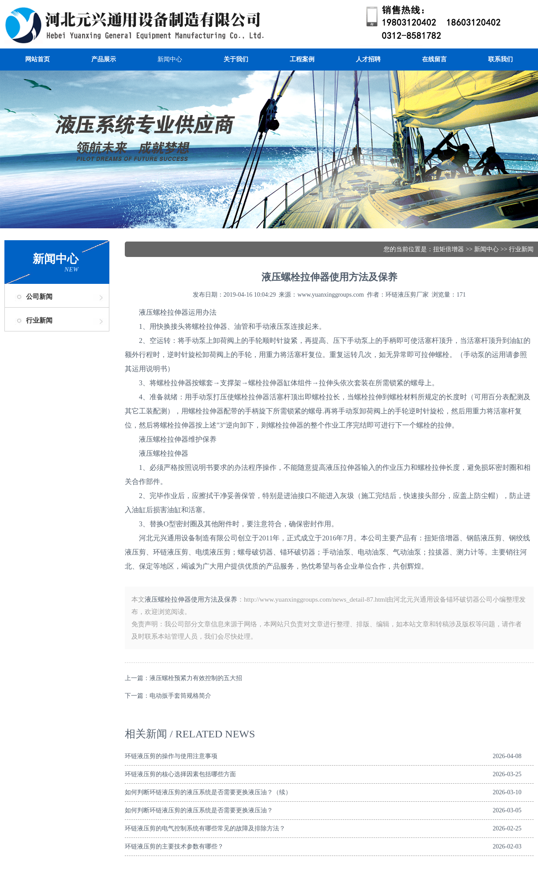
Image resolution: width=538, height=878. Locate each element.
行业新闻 (39, 320)
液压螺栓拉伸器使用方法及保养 (191, 599)
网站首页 (37, 59)
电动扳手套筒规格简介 (180, 695)
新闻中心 (169, 59)
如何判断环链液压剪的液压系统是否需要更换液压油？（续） (208, 792)
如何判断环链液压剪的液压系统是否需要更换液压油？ (199, 810)
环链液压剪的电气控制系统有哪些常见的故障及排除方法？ (205, 828)
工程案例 (302, 59)
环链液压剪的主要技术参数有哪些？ (174, 846)
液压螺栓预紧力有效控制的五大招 (195, 678)
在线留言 (434, 59)
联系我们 (500, 59)
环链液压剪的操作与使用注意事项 (171, 756)
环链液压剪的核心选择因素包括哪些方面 (180, 774)
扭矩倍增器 (448, 249)
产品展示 (103, 59)
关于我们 (236, 59)
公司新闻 (39, 296)
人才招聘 (368, 59)
